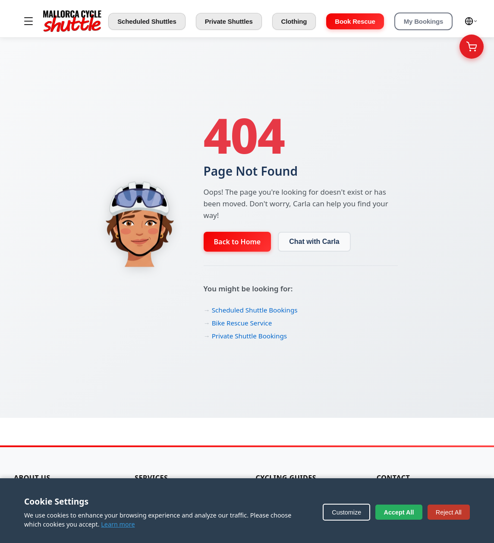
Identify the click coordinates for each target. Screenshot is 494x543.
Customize (346, 512)
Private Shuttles (229, 21)
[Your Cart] (471, 47)
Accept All (399, 512)
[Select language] (471, 21)
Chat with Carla (314, 241)
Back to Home (237, 241)
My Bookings (424, 21)
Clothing (294, 21)
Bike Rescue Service (242, 323)
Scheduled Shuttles (146, 21)
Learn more (118, 524)
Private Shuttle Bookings (249, 335)
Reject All (449, 512)
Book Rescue (355, 21)
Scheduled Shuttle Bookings (255, 310)
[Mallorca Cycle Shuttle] (72, 21)
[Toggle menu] (28, 21)
